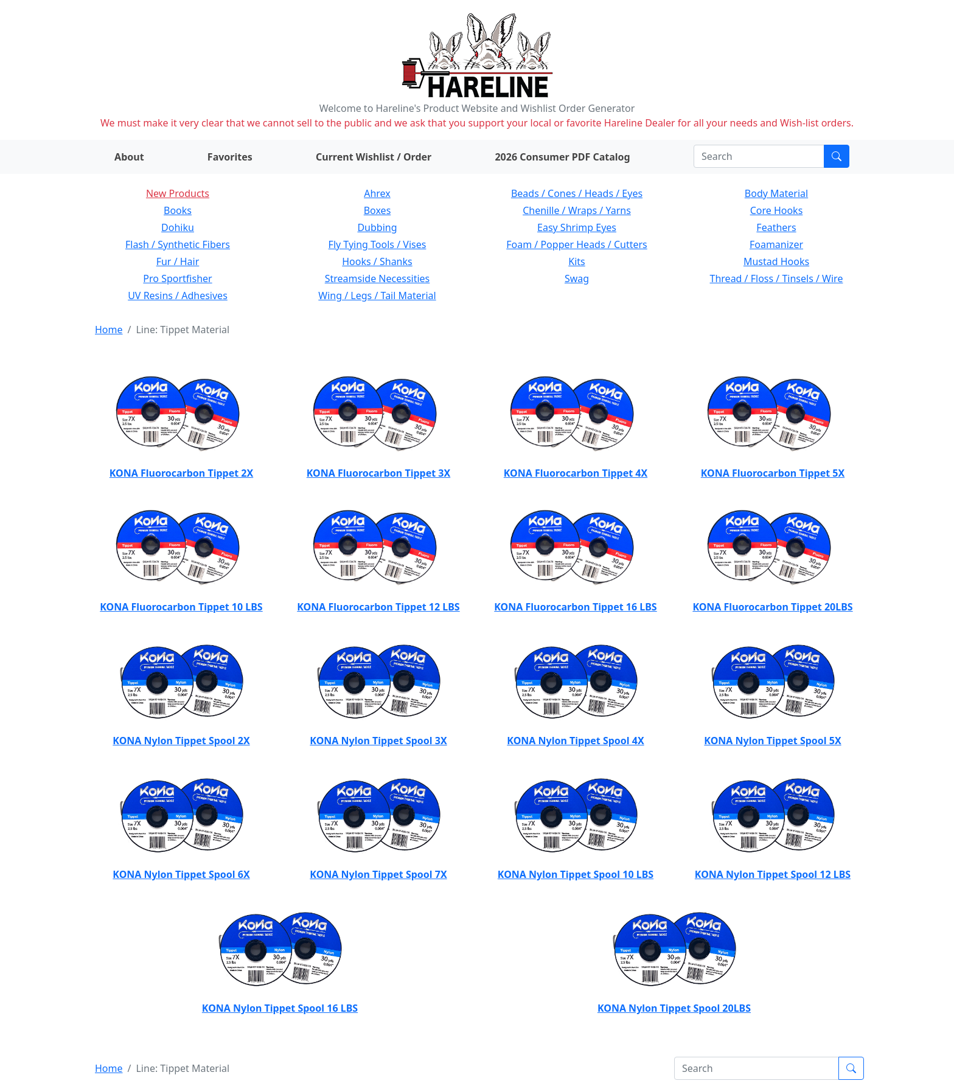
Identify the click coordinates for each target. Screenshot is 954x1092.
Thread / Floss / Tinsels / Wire (776, 278)
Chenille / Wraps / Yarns (577, 210)
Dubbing (377, 227)
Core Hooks (776, 210)
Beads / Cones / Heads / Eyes (576, 193)
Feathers (776, 227)
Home (109, 329)
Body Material (776, 193)
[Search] (759, 156)
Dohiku (177, 227)
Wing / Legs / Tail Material (377, 295)
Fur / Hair (178, 261)
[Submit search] (836, 156)
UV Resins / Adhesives (178, 295)
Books (178, 210)
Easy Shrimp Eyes (576, 227)
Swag (577, 278)
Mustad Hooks (776, 261)
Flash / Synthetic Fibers (177, 244)
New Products (177, 193)
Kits (576, 261)
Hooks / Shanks (377, 261)
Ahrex (377, 193)
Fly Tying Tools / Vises (378, 244)
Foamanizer (776, 244)
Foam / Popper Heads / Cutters (576, 244)
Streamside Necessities (377, 278)
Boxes (377, 210)
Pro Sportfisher (177, 278)
